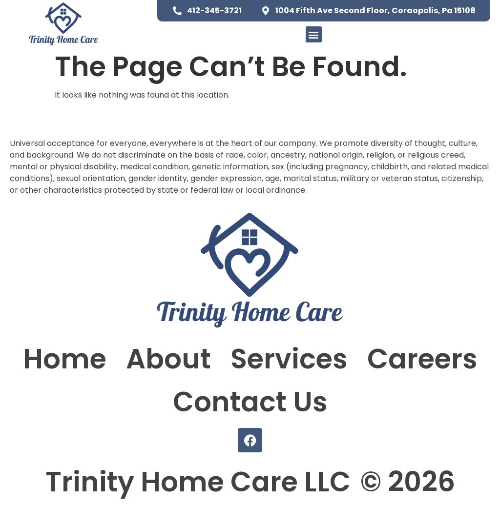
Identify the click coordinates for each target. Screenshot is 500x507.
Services (289, 359)
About (168, 359)
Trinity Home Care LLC (198, 482)
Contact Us (250, 402)
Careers (422, 359)
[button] (314, 34)
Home (64, 359)
